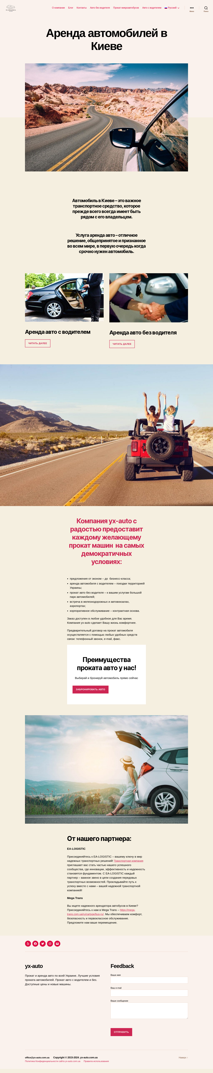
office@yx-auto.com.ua (38, 1061)
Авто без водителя (100, 9)
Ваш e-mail (149, 996)
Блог (70, 9)
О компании (58, 9)
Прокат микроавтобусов (126, 9)
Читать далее (37, 347)
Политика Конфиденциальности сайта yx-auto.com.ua (54, 1065)
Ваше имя (149, 983)
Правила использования (100, 1065)
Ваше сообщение (149, 1013)
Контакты (82, 9)
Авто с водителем (151, 9)
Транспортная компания (130, 864)
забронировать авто (90, 693)
